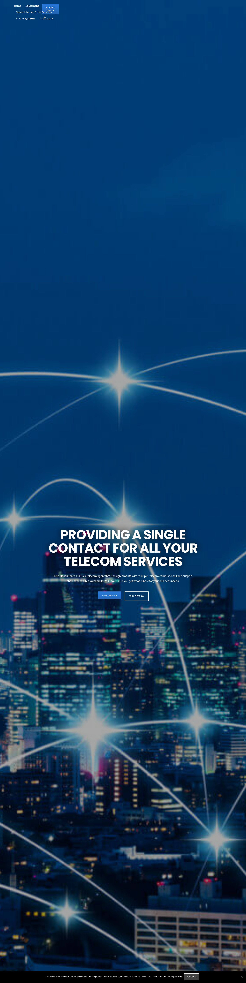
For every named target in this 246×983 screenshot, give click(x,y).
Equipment (85, 9)
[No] (242, 977)
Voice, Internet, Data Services (113, 9)
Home (70, 9)
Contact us (166, 9)
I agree (192, 977)
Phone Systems (145, 9)
